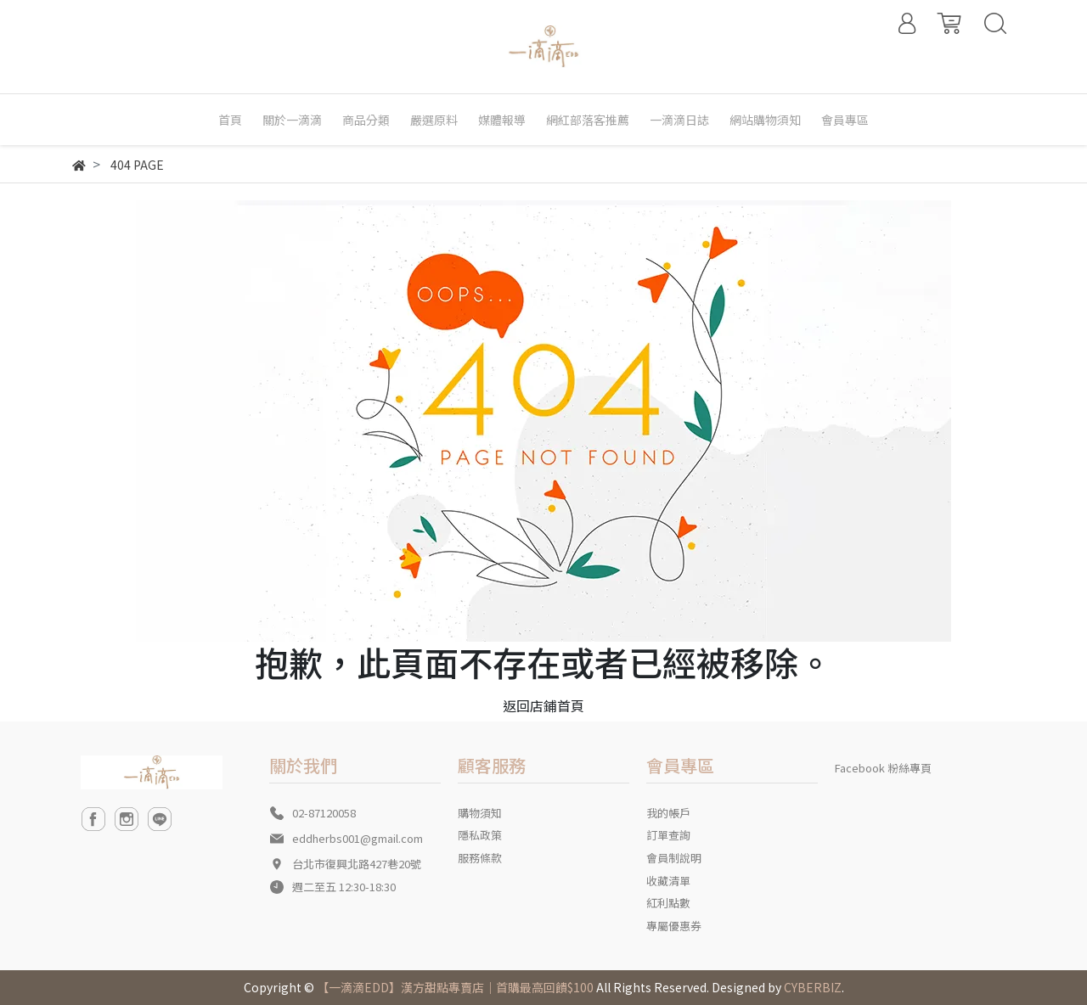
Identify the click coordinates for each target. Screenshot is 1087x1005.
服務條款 (480, 858)
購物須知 (480, 813)
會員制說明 (673, 858)
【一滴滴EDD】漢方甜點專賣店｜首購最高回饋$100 (455, 987)
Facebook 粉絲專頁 (883, 768)
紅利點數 (668, 903)
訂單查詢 (668, 835)
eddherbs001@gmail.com (357, 838)
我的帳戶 (668, 813)
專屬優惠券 (673, 926)
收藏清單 (668, 881)
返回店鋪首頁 (543, 705)
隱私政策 (480, 835)
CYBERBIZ (813, 987)
